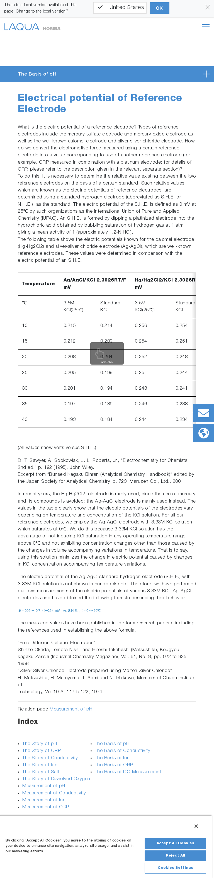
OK (159, 8)
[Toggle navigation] (206, 26)
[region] (106, 846)
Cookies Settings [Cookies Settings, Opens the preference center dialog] (175, 868)
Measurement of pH (71, 709)
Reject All (175, 856)
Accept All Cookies (175, 843)
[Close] (196, 826)
